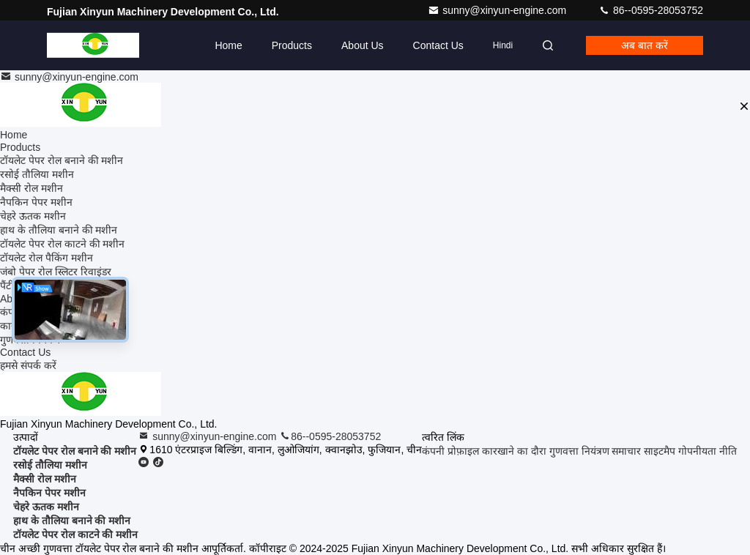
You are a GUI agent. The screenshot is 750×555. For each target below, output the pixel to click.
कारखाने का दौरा (514, 451)
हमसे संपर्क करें (28, 365)
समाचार (626, 451)
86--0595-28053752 (650, 10)
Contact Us (438, 45)
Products (292, 45)
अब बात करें (644, 45)
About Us (362, 45)
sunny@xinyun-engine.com (498, 10)
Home (228, 45)
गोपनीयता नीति (707, 451)
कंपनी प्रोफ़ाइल (450, 451)
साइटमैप (659, 451)
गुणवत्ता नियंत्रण (579, 451)
